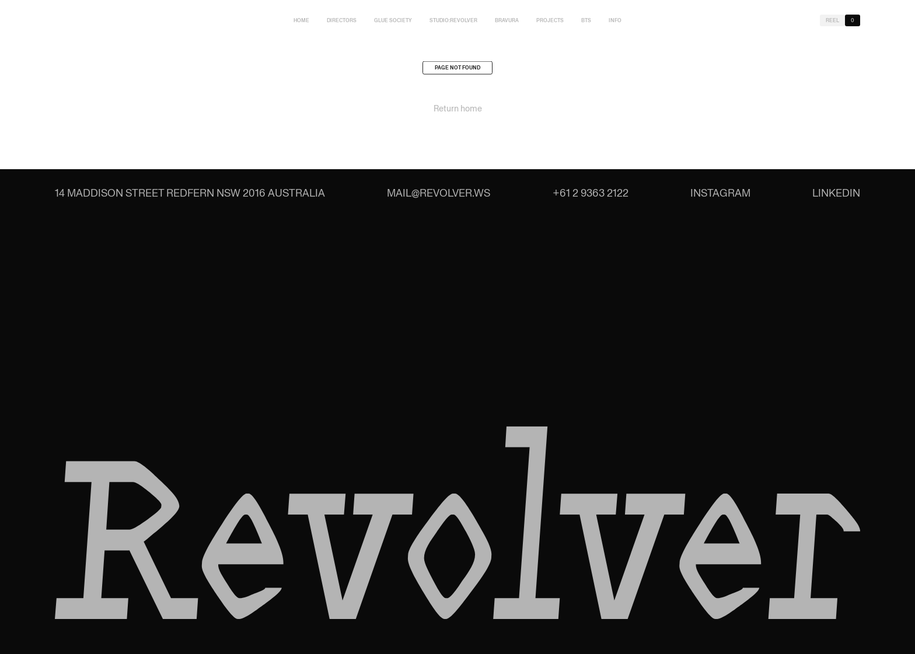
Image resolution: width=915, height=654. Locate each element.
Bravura (507, 20)
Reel (832, 20)
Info (615, 20)
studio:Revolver (453, 20)
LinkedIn (836, 193)
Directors (342, 20)
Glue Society (393, 20)
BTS (586, 20)
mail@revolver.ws (438, 193)
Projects (550, 20)
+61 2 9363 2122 (590, 193)
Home (301, 20)
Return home (458, 110)
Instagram (720, 193)
